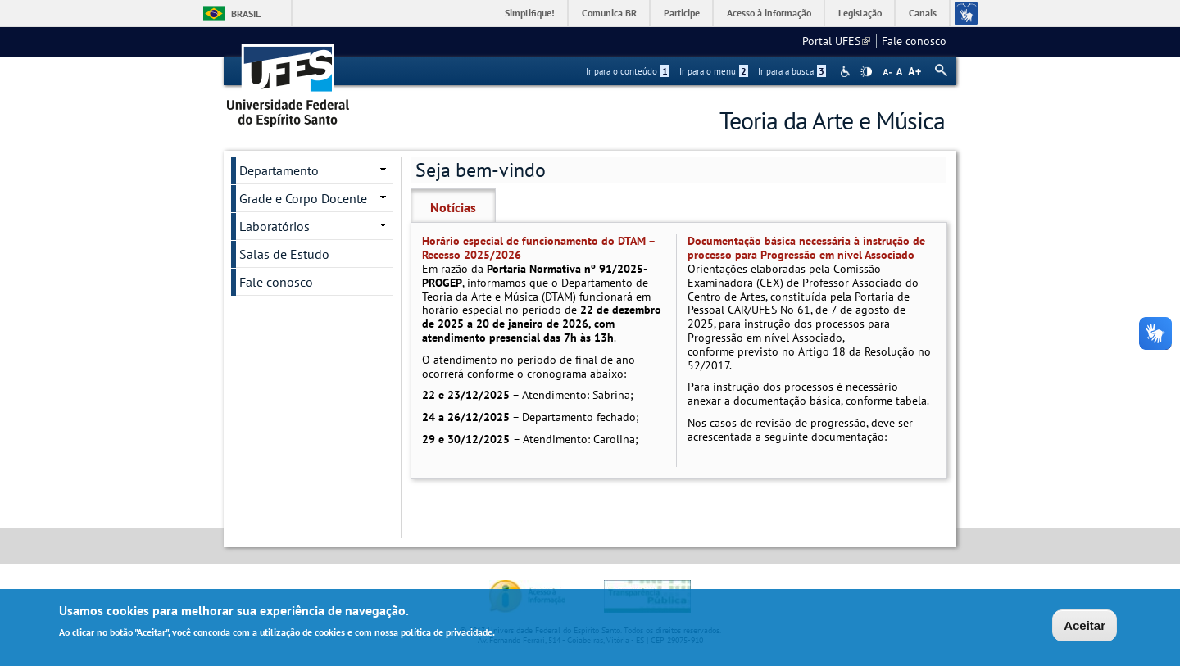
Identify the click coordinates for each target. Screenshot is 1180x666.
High (866, 72)
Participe (682, 13)
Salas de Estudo (284, 254)
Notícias (453, 207)
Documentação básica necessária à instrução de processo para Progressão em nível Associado (806, 247)
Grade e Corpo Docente (303, 198)
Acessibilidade (847, 71)
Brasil (246, 13)
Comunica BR (609, 13)
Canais (923, 13)
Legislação (860, 13)
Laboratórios (274, 226)
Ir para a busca (792, 71)
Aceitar (1084, 626)
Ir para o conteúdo (627, 71)
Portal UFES (836, 41)
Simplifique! (530, 13)
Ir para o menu (713, 71)
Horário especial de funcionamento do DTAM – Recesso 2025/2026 (538, 247)
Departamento (279, 170)
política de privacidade (446, 633)
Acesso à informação (769, 13)
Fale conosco (914, 41)
